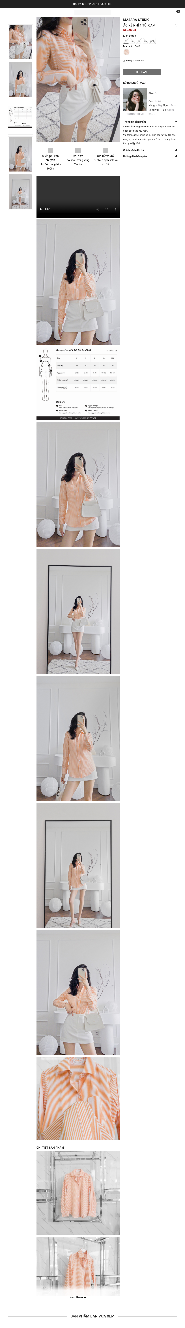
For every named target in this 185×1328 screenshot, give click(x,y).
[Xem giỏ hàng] (175, 13)
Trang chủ (15, 12)
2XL (152, 41)
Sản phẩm (30, 12)
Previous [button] (20, 20)
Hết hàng (142, 72)
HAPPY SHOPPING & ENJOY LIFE (92, 4)
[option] (20, 42)
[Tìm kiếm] (167, 13)
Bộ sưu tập (47, 12)
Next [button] (20, 213)
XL (145, 41)
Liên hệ (61, 12)
